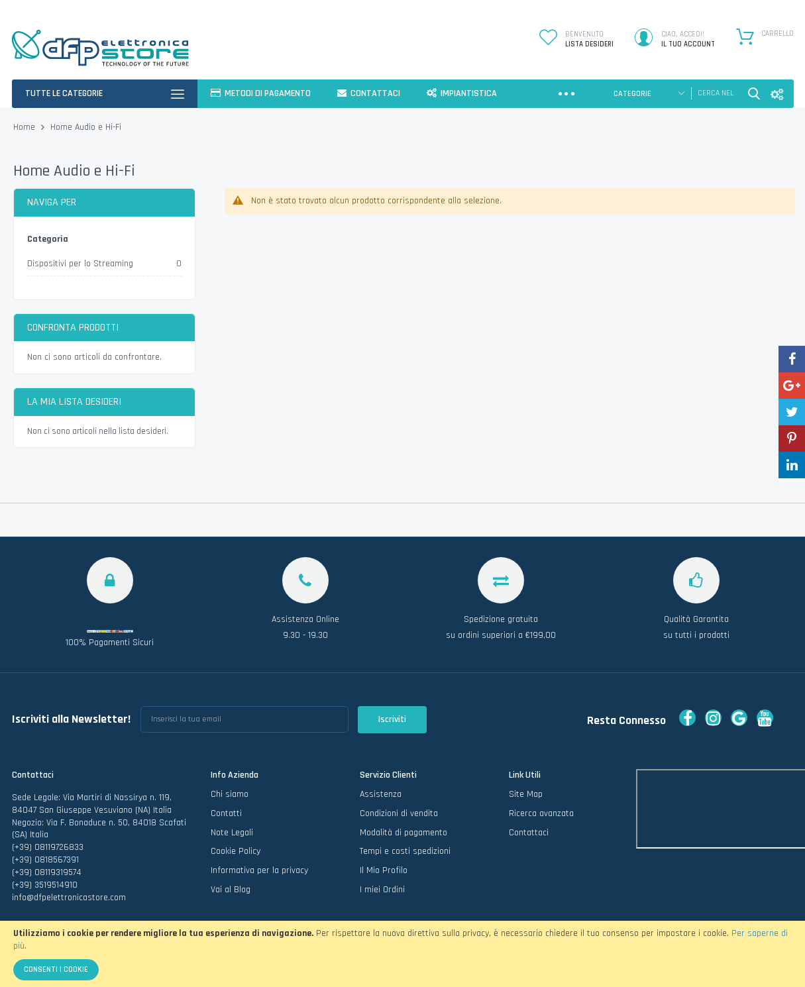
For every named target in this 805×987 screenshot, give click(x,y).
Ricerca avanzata (541, 813)
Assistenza (381, 794)
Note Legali (232, 833)
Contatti (226, 813)
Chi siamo (229, 794)
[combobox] (716, 93)
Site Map (526, 794)
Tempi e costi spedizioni (405, 851)
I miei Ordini (382, 890)
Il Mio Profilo (383, 870)
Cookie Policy (235, 851)
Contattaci (529, 833)
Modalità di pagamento (403, 833)
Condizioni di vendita (399, 813)
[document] (402, 953)
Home (25, 127)
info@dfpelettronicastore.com (69, 898)
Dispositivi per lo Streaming (80, 264)
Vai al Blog (230, 890)
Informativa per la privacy (259, 870)
